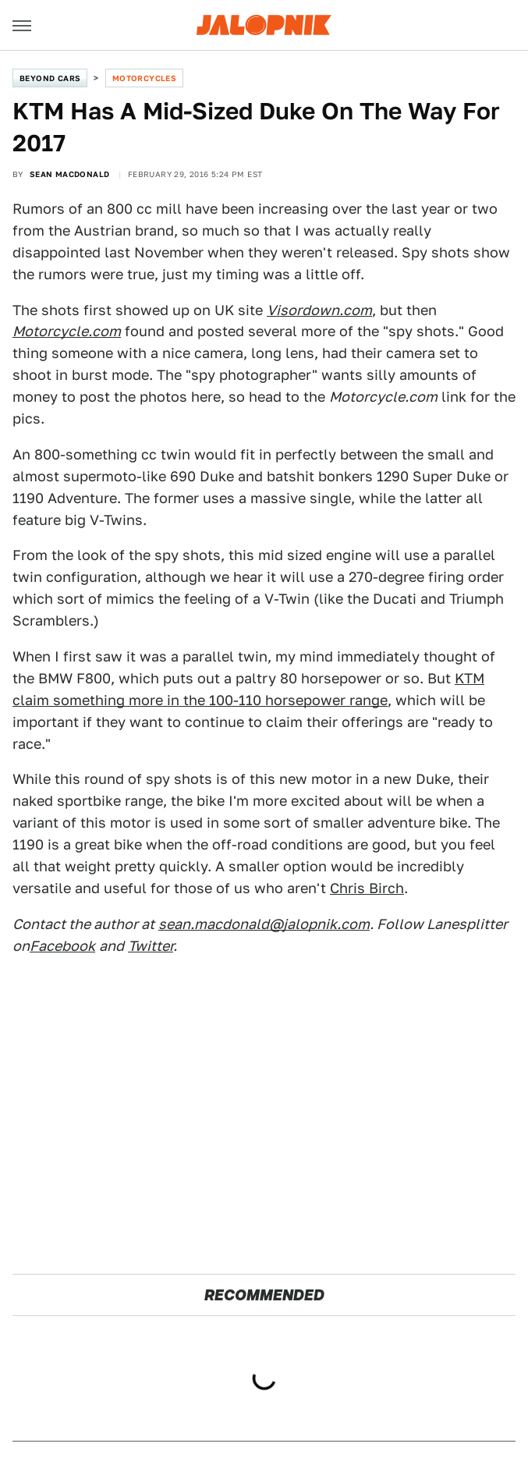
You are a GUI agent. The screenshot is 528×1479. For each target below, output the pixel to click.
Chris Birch (367, 888)
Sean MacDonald (70, 174)
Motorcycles (144, 78)
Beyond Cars (49, 78)
